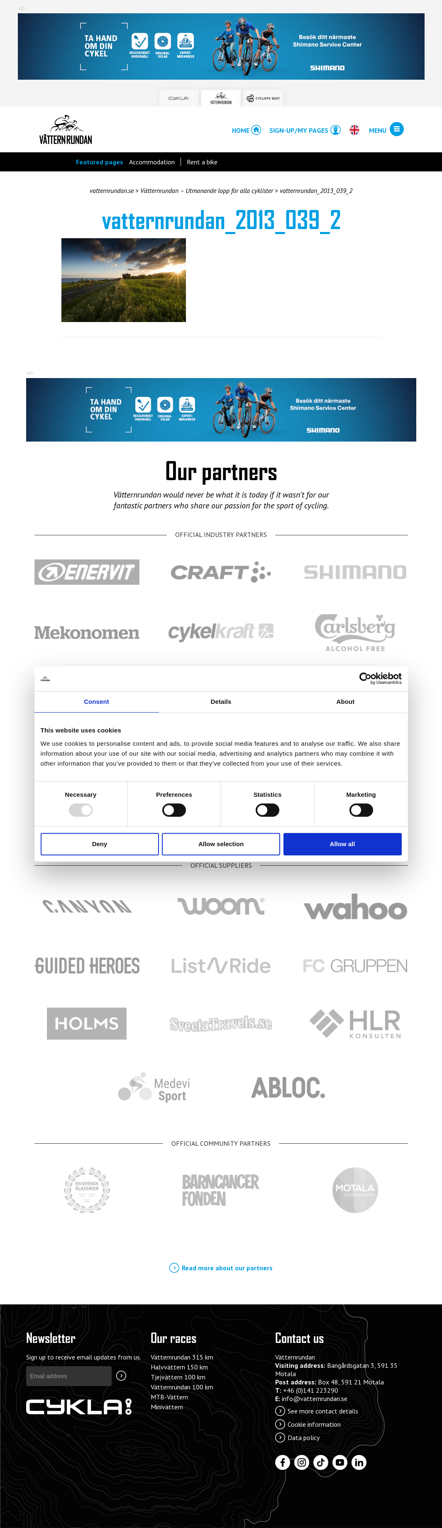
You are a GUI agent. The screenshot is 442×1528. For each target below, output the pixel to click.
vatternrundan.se (112, 190)
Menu (377, 130)
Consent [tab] (96, 701)
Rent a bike (202, 162)
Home (240, 130)
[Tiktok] (320, 1462)
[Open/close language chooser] (354, 130)
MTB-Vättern (169, 1397)
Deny (99, 843)
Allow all (342, 843)
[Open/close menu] (397, 129)
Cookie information (314, 1424)
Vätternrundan (66, 129)
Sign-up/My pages (298, 130)
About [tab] (346, 701)
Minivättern (167, 1407)
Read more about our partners (227, 1268)
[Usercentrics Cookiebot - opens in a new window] (365, 678)
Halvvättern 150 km (179, 1367)
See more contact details (323, 1411)
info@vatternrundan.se (314, 1398)
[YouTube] (339, 1462)
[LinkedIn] (359, 1462)
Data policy (304, 1437)
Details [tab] (221, 701)
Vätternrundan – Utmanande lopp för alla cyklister (206, 190)
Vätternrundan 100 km (182, 1387)
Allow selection (221, 843)
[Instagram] (301, 1462)
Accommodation (152, 162)
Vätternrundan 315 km (182, 1357)
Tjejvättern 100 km (178, 1377)
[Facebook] (282, 1462)
